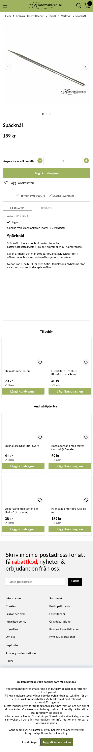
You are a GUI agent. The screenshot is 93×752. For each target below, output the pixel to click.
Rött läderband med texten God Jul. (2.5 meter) (68, 447)
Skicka (75, 580)
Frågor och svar (15, 614)
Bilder (9, 660)
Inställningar (30, 742)
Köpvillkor (12, 629)
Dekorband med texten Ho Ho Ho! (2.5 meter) (21, 510)
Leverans (46, 208)
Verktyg (65, 16)
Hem (8, 16)
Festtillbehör (57, 614)
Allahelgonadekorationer (21, 653)
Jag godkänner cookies (57, 742)
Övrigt (52, 16)
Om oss (10, 636)
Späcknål (80, 16)
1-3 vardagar (57, 227)
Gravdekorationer (60, 621)
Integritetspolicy (16, 621)
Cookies (11, 606)
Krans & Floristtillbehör (29, 16)
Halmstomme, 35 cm (18, 371)
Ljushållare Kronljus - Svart (22, 445)
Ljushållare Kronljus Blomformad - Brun (63, 372)
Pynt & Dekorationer (62, 636)
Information (17, 208)
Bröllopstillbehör (60, 606)
